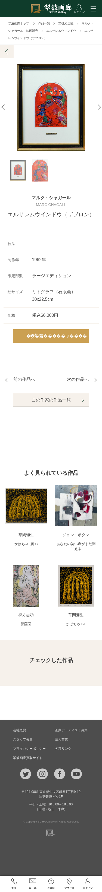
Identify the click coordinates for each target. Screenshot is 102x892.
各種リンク (63, 749)
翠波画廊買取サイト (27, 758)
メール (32, 884)
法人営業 (61, 739)
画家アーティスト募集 (71, 730)
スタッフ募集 (23, 739)
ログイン (88, 884)
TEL (14, 884)
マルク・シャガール (51, 197)
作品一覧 (44, 23)
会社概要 (19, 730)
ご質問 (51, 884)
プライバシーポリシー (29, 749)
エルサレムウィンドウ (61, 30)
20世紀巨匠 (65, 23)
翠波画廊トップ (18, 23)
